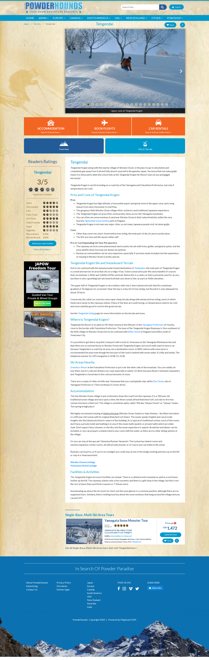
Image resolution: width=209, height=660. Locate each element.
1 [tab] (83, 107)
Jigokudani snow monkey (96, 224)
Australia (91, 606)
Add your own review (42, 246)
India (89, 610)
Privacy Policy (64, 585)
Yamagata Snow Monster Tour (126, 524)
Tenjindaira (139, 271)
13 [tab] (136, 107)
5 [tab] (101, 107)
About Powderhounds (37, 585)
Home (30, 21)
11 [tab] (127, 107)
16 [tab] (149, 107)
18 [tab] (157, 107)
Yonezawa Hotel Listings (83, 468)
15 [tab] (144, 107)
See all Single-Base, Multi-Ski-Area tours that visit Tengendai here (101, 551)
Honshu (37, 27)
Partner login (63, 592)
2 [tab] (88, 107)
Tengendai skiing (86, 316)
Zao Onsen (158, 384)
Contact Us (31, 592)
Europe (59, 21)
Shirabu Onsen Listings (82, 465)
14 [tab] (140, 107)
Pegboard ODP (128, 622)
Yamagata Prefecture (152, 327)
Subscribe (155, 591)
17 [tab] (153, 107)
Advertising (32, 589)
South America (99, 21)
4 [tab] (97, 107)
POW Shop (175, 21)
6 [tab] (105, 107)
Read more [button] (136, 545)
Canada (76, 21)
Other (157, 21)
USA (118, 21)
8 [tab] (114, 107)
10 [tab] (123, 107)
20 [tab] (166, 107)
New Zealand (136, 21)
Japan (43, 21)
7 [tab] (110, 107)
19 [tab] (162, 107)
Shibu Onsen (134, 334)
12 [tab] (131, 107)
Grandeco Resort (78, 370)
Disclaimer (62, 589)
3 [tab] (92, 107)
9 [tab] (118, 107)
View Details (170, 538)
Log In (176, 10)
